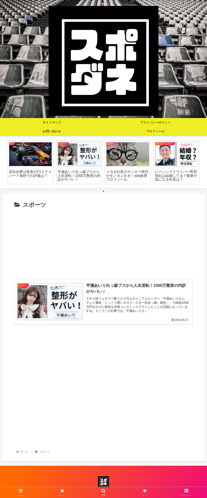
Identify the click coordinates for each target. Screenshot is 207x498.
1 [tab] (103, 191)
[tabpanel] (30, 162)
